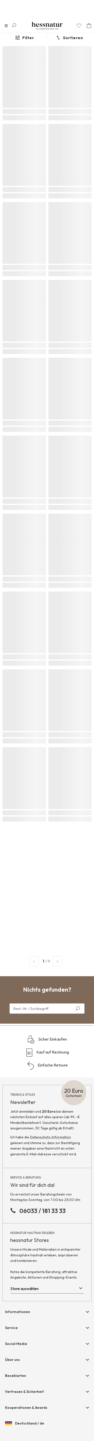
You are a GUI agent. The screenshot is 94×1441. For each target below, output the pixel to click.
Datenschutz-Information (50, 1137)
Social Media (16, 1343)
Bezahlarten (15, 1375)
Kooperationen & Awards (26, 1407)
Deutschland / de (24, 1423)
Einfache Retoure (47, 1066)
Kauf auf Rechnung (47, 1053)
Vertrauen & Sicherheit (24, 1391)
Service (11, 1327)
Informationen (17, 1312)
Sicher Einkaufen (47, 1040)
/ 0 (45, 961)
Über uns (12, 1359)
